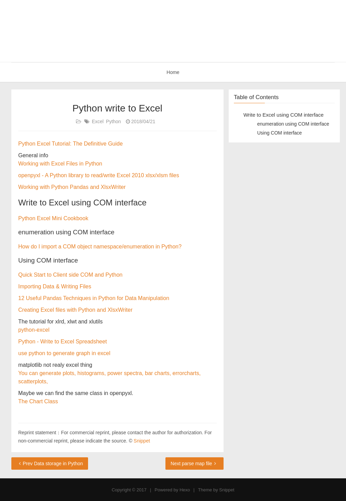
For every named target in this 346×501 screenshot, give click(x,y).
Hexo (185, 489)
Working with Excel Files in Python (60, 164)
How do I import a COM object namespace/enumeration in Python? (100, 246)
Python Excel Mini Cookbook (53, 218)
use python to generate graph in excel (64, 353)
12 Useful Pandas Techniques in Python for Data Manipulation (93, 298)
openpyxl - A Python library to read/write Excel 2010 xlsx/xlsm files (98, 175)
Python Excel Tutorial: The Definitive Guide (70, 144)
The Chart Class (38, 401)
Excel (98, 121)
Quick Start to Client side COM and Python (70, 275)
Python (113, 121)
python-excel (34, 330)
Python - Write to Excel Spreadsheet (62, 341)
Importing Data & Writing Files (54, 286)
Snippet (142, 441)
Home (172, 72)
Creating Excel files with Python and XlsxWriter (75, 310)
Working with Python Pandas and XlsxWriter (72, 187)
